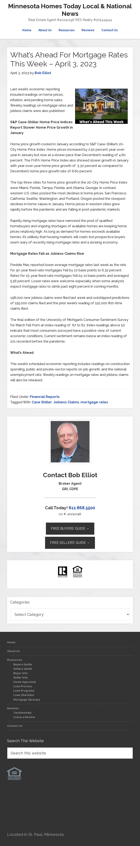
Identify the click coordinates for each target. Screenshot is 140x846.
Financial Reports (45, 397)
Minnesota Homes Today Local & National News (70, 9)
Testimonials (22, 712)
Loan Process (22, 686)
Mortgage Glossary (26, 699)
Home (11, 642)
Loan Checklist (23, 695)
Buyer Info (20, 673)
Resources (14, 659)
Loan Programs (23, 690)
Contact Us (15, 725)
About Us (13, 651)
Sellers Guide (22, 668)
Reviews (13, 708)
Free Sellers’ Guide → (70, 543)
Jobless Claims (66, 402)
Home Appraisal (24, 681)
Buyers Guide (22, 664)
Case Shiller (42, 402)
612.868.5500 (82, 507)
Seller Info (20, 677)
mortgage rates (94, 402)
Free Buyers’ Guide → (70, 528)
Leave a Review (24, 717)
